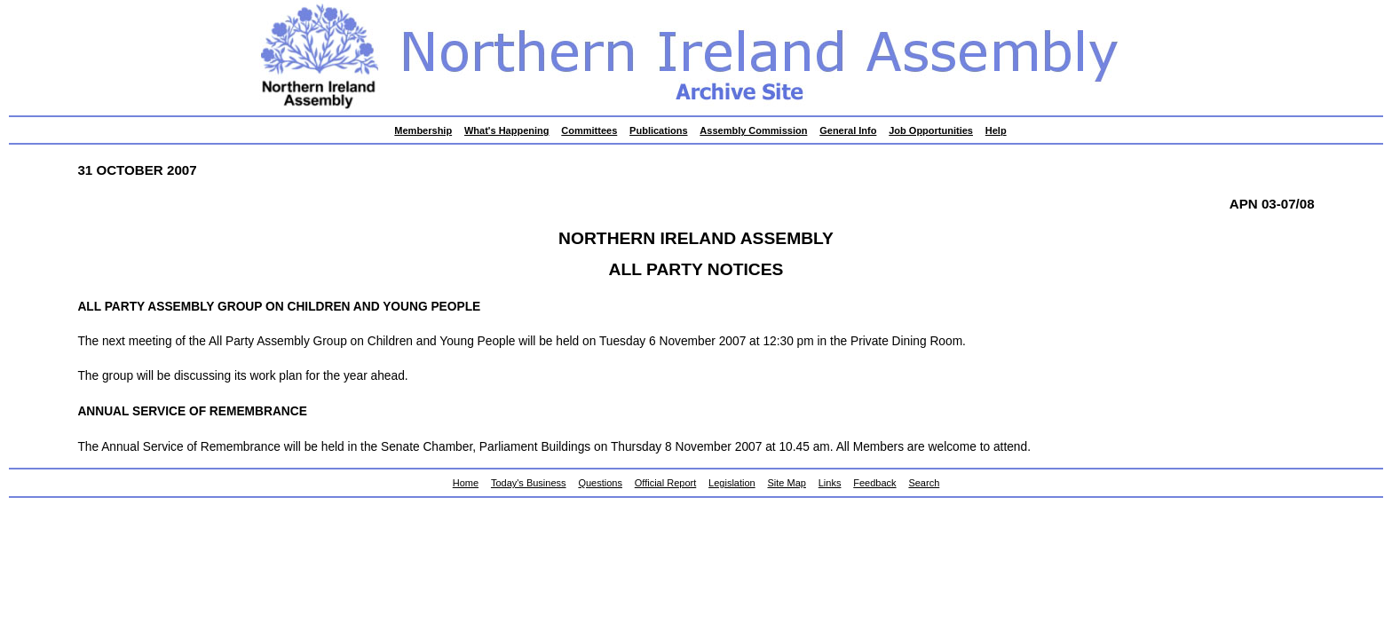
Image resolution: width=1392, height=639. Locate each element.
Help (996, 130)
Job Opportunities (931, 130)
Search (923, 482)
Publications (658, 130)
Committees (589, 130)
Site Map (787, 482)
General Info (847, 130)
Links (830, 482)
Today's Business (528, 482)
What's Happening (507, 130)
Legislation (731, 482)
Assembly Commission (753, 130)
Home (465, 482)
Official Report (666, 482)
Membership (423, 130)
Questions (600, 482)
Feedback (874, 482)
